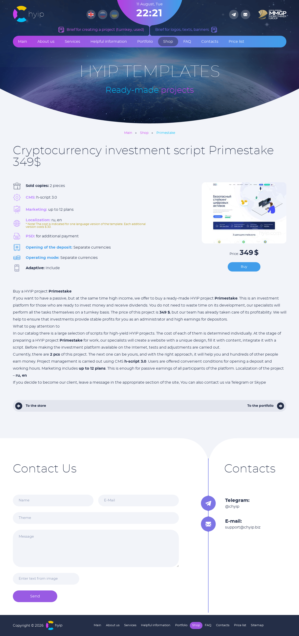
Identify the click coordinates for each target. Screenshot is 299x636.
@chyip (232, 506)
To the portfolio (260, 405)
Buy (244, 266)
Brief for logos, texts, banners (182, 30)
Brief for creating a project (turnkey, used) (105, 30)
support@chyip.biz (242, 527)
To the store (36, 405)
